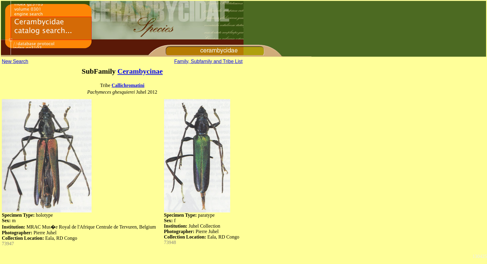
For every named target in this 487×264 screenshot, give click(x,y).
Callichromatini (128, 85)
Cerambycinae (140, 71)
